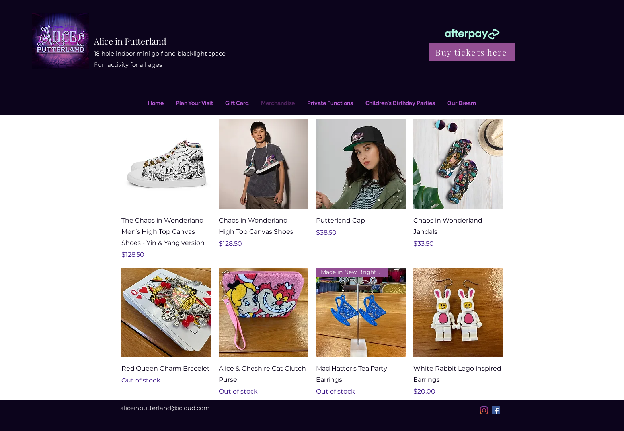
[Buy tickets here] (472, 52)
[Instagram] (484, 410)
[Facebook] (496, 410)
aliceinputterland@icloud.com (165, 408)
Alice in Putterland (130, 41)
